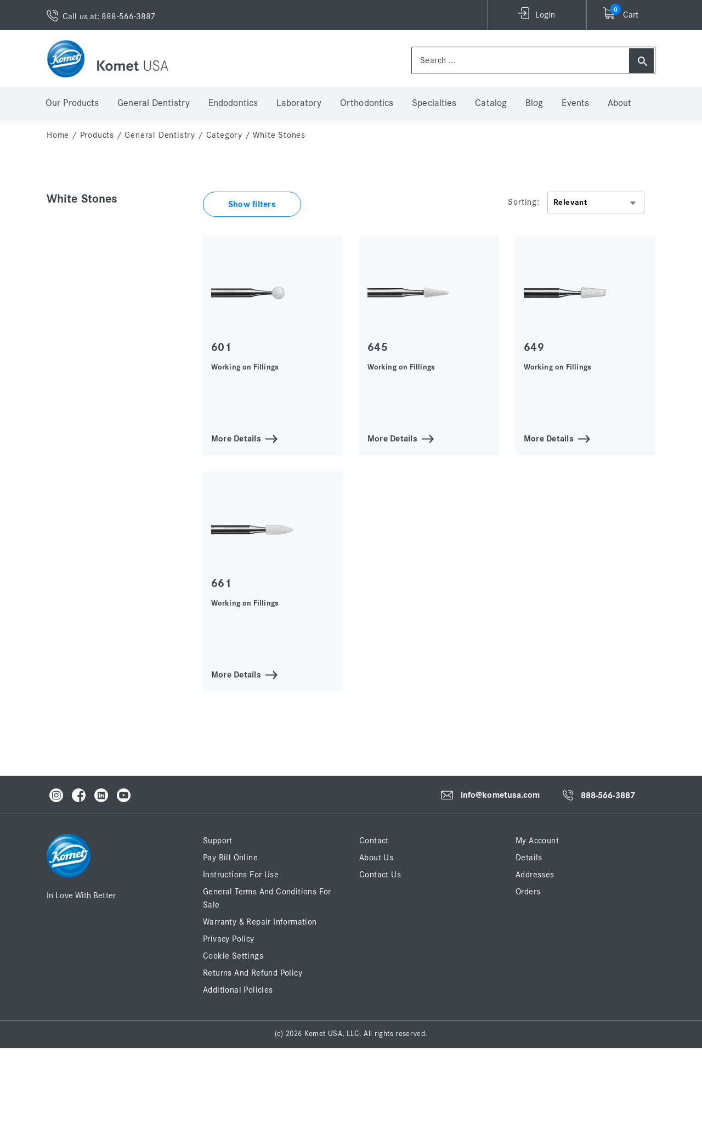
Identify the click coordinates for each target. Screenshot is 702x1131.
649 (534, 347)
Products (97, 135)
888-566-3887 (608, 795)
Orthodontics (366, 103)
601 (221, 347)
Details (529, 857)
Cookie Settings (233, 955)
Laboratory (298, 103)
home (58, 135)
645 (377, 347)
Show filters (252, 204)
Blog (534, 103)
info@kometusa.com (500, 795)
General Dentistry (153, 103)
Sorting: (523, 202)
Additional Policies (238, 990)
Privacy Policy (228, 938)
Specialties (434, 103)
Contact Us (380, 874)
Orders (528, 891)
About (620, 103)
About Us (376, 857)
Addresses (535, 874)
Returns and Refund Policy (252, 972)
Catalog (491, 103)
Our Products (72, 103)
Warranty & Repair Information (260, 921)
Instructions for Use (241, 874)
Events (575, 103)
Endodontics (233, 103)
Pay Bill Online (230, 857)
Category (224, 135)
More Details (236, 437)
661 (221, 583)
